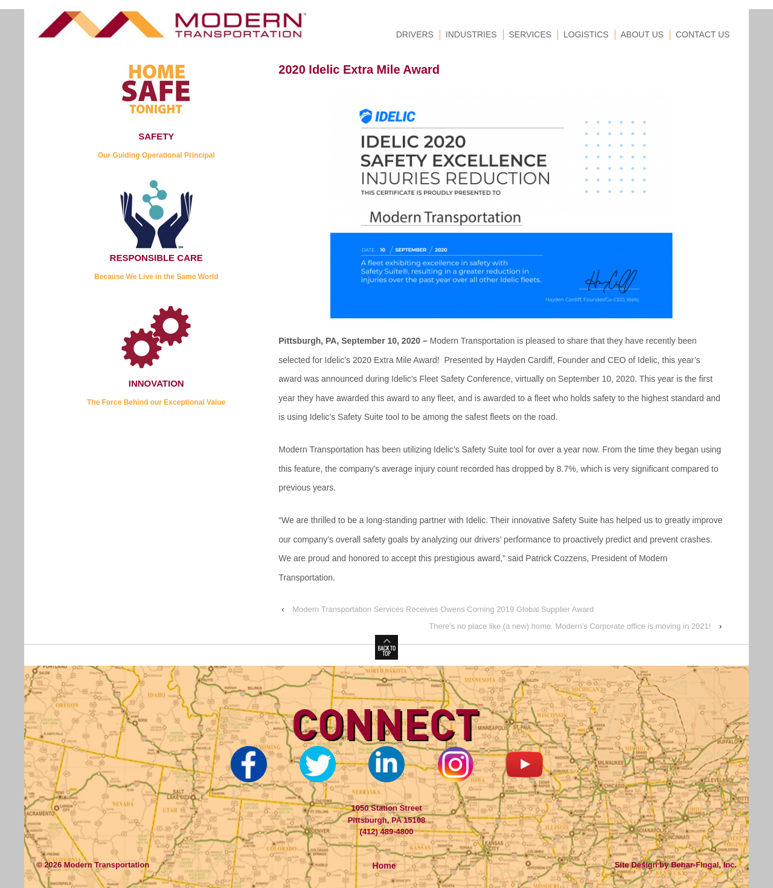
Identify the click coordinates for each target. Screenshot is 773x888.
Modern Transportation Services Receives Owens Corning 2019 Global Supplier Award (443, 609)
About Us (642, 34)
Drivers (415, 34)
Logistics (586, 34)
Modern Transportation (105, 864)
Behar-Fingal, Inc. (704, 864)
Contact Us (703, 34)
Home (384, 865)
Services (530, 34)
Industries (471, 34)
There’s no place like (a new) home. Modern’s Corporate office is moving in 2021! (570, 626)
